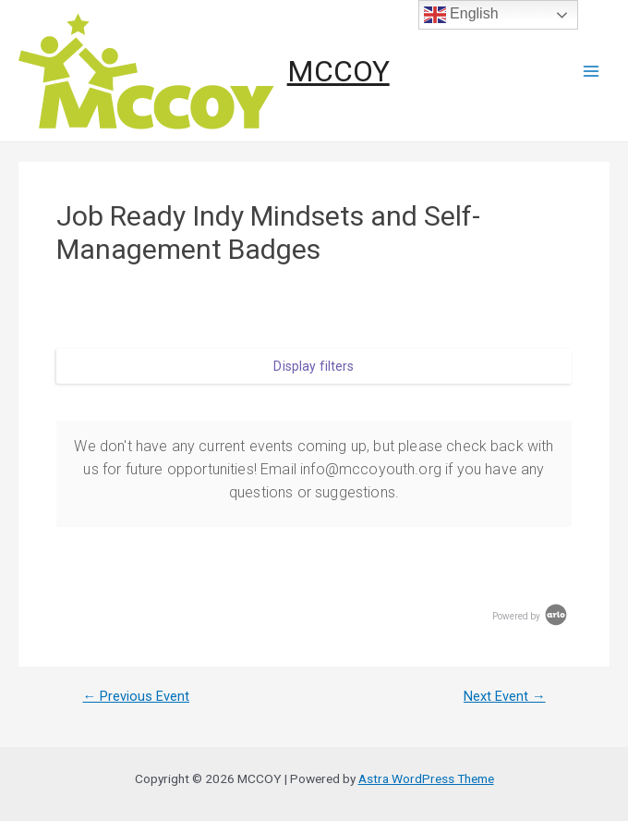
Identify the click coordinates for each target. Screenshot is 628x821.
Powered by (531, 616)
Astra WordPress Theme (426, 778)
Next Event (505, 697)
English (461, 15)
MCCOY (338, 71)
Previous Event (135, 697)
